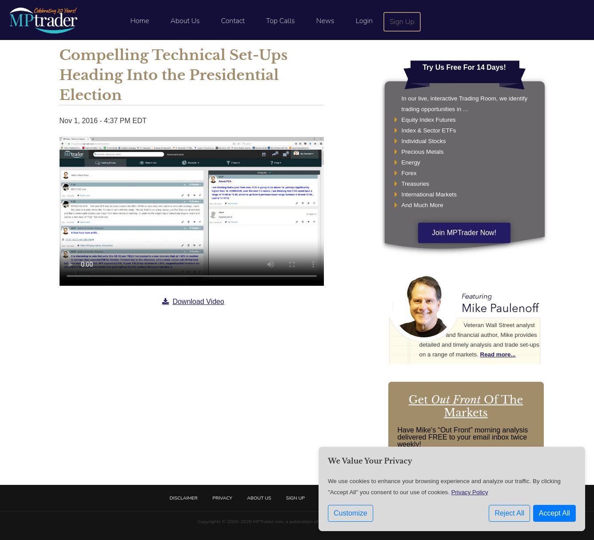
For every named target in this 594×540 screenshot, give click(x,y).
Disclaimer (184, 498)
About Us (185, 21)
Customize (350, 513)
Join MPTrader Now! (464, 232)
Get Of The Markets (466, 406)
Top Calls (280, 21)
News (325, 21)
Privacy (222, 498)
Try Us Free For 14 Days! (464, 67)
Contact (233, 21)
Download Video (193, 301)
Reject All (509, 513)
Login (363, 21)
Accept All (554, 513)
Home (139, 21)
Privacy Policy (469, 492)
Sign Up (402, 22)
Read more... (498, 354)
